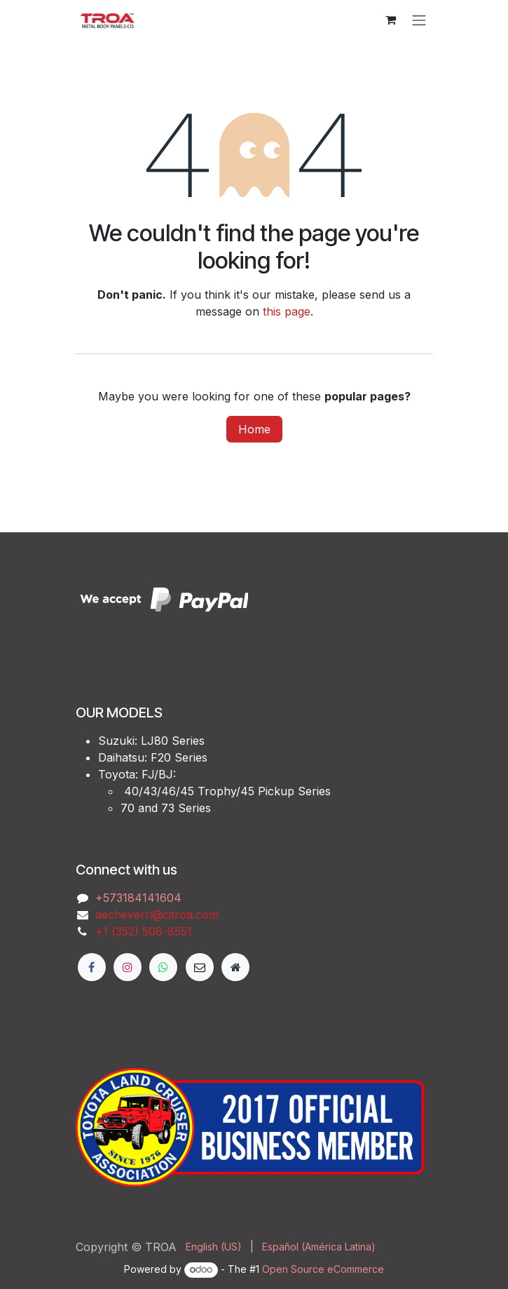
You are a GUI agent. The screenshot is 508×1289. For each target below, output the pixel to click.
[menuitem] (214, 1246)
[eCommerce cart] (391, 20)
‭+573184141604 (138, 898)
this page (286, 311)
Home (254, 429)
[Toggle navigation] (419, 20)
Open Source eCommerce (323, 1269)
